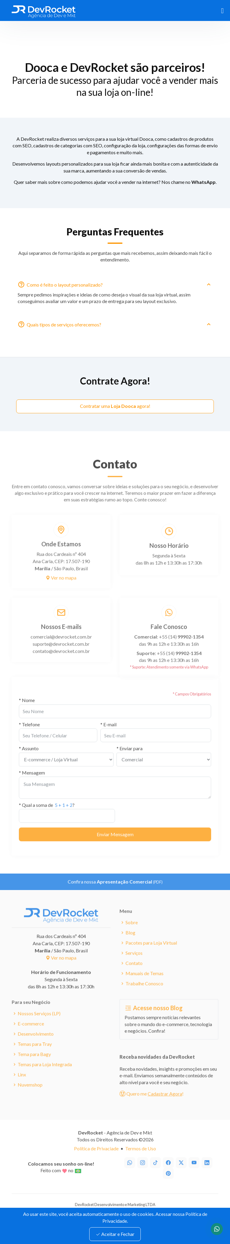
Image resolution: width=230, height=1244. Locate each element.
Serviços (134, 963)
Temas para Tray (35, 1054)
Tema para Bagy (34, 1064)
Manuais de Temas (144, 983)
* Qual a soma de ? (47, 815)
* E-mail (108, 734)
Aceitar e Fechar (115, 1234)
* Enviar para (129, 758)
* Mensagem (32, 783)
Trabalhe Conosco (144, 993)
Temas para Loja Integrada (45, 1074)
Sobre (131, 932)
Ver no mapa (61, 588)
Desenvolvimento (36, 1044)
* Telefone (29, 734)
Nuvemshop (30, 1094)
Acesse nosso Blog (154, 1017)
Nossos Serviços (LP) (39, 1023)
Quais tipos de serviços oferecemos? (119, 327)
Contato (134, 973)
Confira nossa (115, 892)
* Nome (27, 710)
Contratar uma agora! (115, 406)
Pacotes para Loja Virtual (151, 953)
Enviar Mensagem (115, 844)
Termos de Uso (140, 1158)
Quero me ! (151, 1104)
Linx (22, 1084)
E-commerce (31, 1033)
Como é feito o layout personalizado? (119, 287)
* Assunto (29, 758)
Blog (130, 942)
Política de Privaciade (96, 1158)
